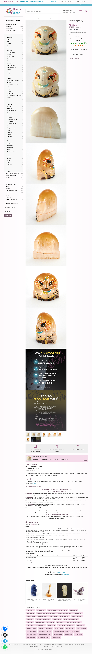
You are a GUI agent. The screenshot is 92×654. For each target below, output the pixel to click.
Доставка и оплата (64, 459)
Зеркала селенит (70, 628)
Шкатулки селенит (31, 616)
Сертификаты (75, 4)
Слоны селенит (30, 610)
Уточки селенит (63, 610)
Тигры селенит (80, 625)
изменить (37, 524)
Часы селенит (30, 619)
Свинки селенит (51, 625)
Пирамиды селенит (43, 616)
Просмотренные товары (30, 4)
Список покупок (9, 207)
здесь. (34, 483)
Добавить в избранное (74, 58)
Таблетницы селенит (32, 634)
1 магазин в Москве (53, 3)
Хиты (38, 4)
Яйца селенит (30, 622)
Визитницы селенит (31, 628)
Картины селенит (56, 637)
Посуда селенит (50, 622)
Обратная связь (81, 644)
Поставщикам (16, 644)
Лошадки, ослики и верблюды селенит (46, 613)
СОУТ (41, 646)
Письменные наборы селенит (43, 619)
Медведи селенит (78, 613)
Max (51, 646)
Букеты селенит (68, 634)
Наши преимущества (53, 459)
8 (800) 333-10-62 (80, 1)
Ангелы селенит (57, 619)
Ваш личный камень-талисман (13, 20)
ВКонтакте (58, 646)
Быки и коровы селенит (43, 637)
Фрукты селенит (40, 622)
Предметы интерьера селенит (71, 619)
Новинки (44, 4)
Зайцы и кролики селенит (64, 613)
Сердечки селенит (64, 616)
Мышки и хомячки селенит (45, 628)
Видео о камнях (34, 646)
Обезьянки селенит (31, 631)
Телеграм (46, 646)
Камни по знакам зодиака (12, 203)
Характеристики (36, 459)
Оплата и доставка (61, 4)
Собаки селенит (30, 613)
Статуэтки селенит (81, 628)
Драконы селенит (40, 625)
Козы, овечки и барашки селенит (66, 625)
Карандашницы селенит (45, 634)
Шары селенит (53, 616)
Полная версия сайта (45, 651)
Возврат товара (83, 4)
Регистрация (69, 10)
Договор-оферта (33, 644)
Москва (54, 1)
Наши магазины (51, 4)
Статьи (74, 644)
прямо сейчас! (65, 574)
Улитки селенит (75, 631)
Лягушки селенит (41, 610)
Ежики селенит (78, 634)
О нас (68, 4)
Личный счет (24, 644)
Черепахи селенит (52, 610)
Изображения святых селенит (61, 631)
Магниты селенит (59, 628)
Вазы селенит (60, 622)
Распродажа (9, 18)
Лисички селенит (31, 637)
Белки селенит (30, 625)
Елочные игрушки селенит (45, 631)
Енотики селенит (58, 634)
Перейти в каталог (61, 572)
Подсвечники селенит (77, 616)
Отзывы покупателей (57, 644)
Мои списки (8, 215)
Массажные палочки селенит (73, 622)
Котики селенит (73, 610)
